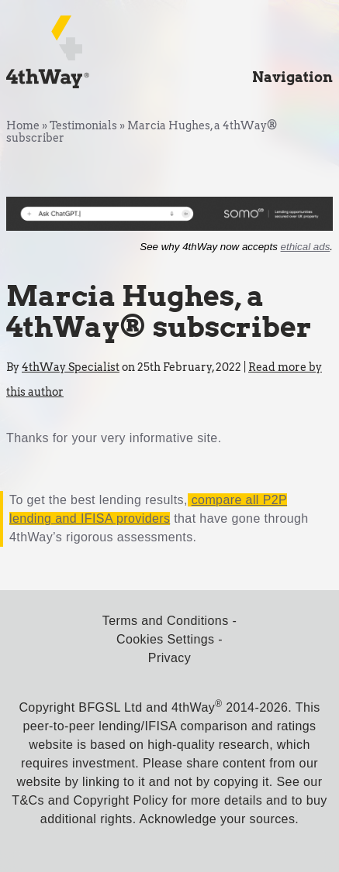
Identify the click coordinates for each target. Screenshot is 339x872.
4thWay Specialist (70, 367)
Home (23, 125)
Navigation (292, 77)
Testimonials (83, 125)
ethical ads (305, 246)
